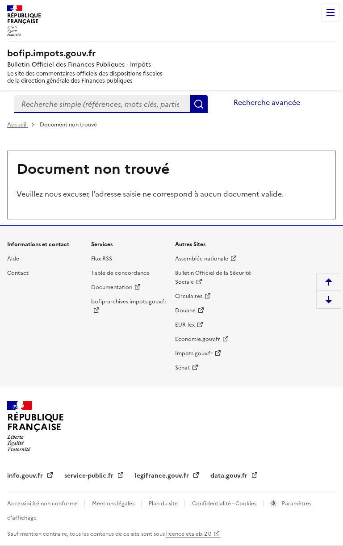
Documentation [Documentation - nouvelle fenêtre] (111, 287)
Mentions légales (114, 504)
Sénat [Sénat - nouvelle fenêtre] (182, 368)
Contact (18, 273)
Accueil (17, 125)
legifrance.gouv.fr (163, 475)
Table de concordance (120, 273)
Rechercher (199, 104)
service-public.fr (89, 475)
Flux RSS (101, 259)
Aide (13, 259)
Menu (330, 12)
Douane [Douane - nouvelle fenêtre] (185, 311)
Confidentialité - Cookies (225, 504)
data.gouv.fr (229, 475)
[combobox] (102, 104)
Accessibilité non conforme (43, 504)
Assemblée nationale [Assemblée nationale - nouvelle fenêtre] (201, 259)
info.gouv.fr (26, 475)
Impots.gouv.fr (194, 353)
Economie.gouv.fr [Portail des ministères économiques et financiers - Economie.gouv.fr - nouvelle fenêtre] (197, 339)
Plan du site (164, 504)
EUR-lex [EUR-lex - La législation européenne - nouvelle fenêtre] (185, 325)
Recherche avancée (267, 102)
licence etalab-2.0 (188, 534)
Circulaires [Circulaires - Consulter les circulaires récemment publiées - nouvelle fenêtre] (188, 296)
